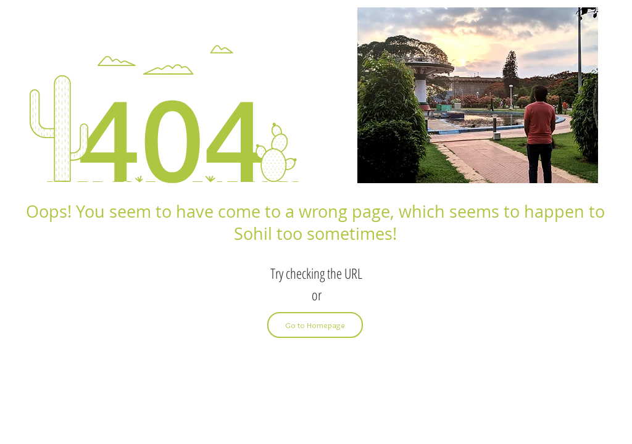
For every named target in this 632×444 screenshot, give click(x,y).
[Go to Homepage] (315, 325)
